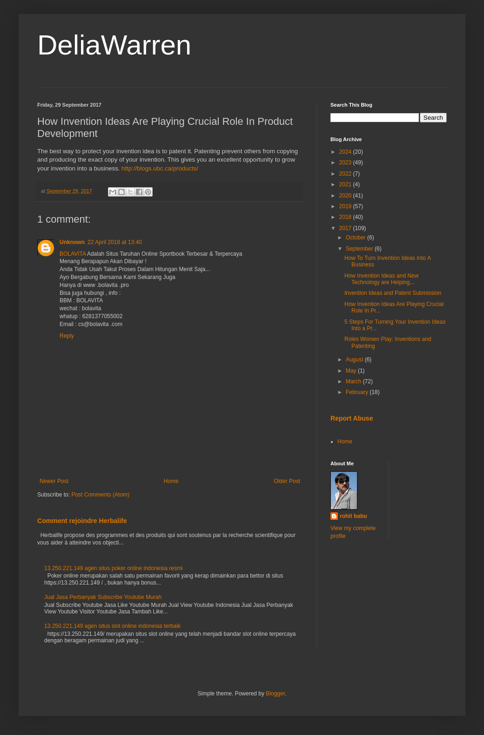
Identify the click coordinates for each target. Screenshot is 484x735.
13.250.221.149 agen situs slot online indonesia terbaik (112, 626)
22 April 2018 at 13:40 (114, 242)
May (352, 371)
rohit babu (353, 516)
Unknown (72, 242)
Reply (67, 336)
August (355, 359)
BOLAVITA (73, 254)
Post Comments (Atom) (100, 494)
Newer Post (54, 481)
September (360, 248)
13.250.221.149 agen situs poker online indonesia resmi (113, 568)
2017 (346, 228)
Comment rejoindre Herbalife (82, 520)
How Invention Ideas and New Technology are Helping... (381, 279)
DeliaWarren (114, 45)
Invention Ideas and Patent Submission (392, 293)
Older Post (287, 481)
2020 (346, 195)
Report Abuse (351, 418)
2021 (346, 184)
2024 (346, 152)
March (354, 381)
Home (171, 481)
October (356, 237)
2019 (346, 206)
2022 (346, 173)
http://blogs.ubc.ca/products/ (159, 168)
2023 (346, 162)
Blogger (275, 693)
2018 (346, 217)
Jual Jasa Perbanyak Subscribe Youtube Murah (102, 597)
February (358, 392)
